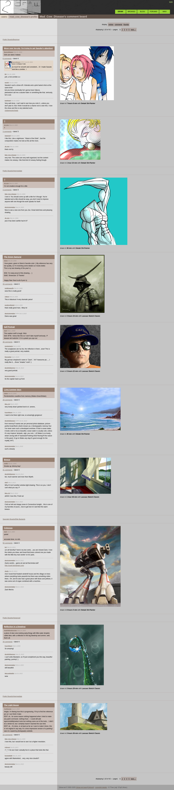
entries (111, 24)
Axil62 (6, 463)
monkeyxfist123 (9, 305)
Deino (6, 260)
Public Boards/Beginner (11, 40)
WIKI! (164, 12)
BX (5, 74)
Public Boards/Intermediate (12, 171)
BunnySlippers (8, 52)
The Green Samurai (12, 257)
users (4, 16)
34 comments (7, 642)
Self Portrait (9, 327)
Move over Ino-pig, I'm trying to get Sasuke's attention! (28, 48)
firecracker (8, 357)
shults (6, 571)
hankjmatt (8, 100)
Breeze (7, 460)
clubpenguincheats (11, 110)
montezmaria (9, 346)
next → (133, 30)
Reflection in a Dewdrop (14, 627)
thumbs (126, 24)
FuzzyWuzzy (8, 412)
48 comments (7, 342)
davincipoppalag (10, 207)
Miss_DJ (7, 404)
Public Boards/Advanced (11, 618)
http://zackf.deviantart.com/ (14, 565)
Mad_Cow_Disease (10, 155)
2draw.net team (81, 787)
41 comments (7, 470)
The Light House (11, 705)
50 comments (7, 543)
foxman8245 (8, 755)
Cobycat (7, 747)
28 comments (7, 400)
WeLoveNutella (9, 673)
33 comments (7, 284)
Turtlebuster (7, 709)
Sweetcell (8, 135)
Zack (5, 330)
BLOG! (142, 12)
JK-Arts (6, 125)
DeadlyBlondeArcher (10, 630)
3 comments (7, 131)
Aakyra (7, 296)
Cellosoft (91, 787)
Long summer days (12, 390)
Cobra (6, 393)
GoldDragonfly (9, 288)
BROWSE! (131, 12)
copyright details (101, 787)
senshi (7, 82)
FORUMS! (153, 12)
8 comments (7, 59)
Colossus (8, 528)
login (171, 2)
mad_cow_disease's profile (23, 16)
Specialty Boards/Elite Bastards (14, 519)
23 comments (7, 735)
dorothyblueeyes (10, 368)
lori (6, 547)
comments (118, 24)
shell (6, 482)
